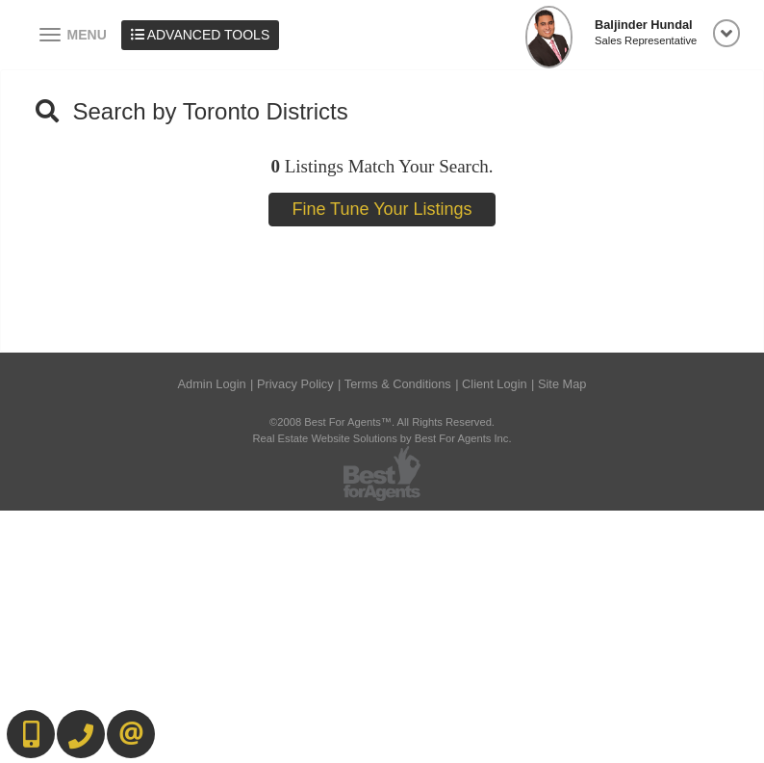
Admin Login (212, 384)
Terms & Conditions (397, 384)
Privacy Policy (295, 384)
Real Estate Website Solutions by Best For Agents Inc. (381, 438)
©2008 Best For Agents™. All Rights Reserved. (382, 422)
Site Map (562, 384)
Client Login (494, 384)
